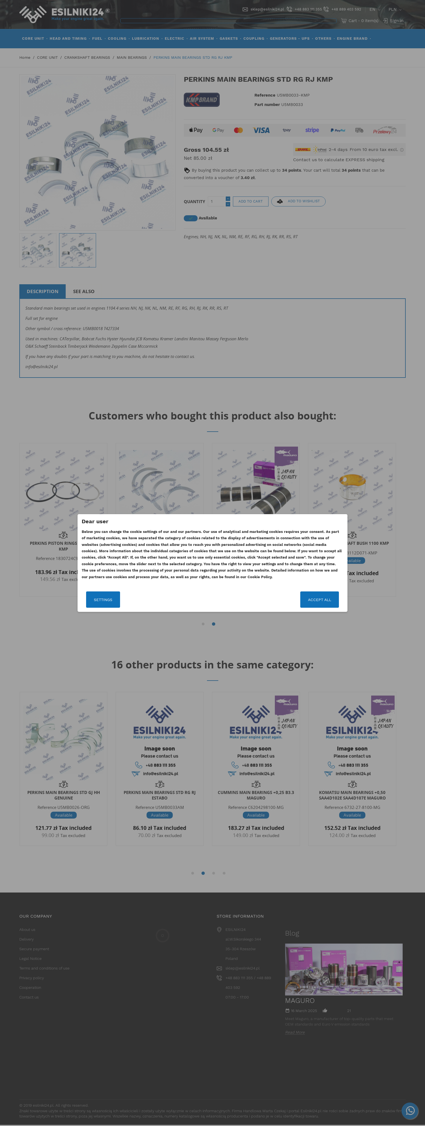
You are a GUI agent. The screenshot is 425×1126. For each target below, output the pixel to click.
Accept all (319, 599)
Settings (103, 599)
